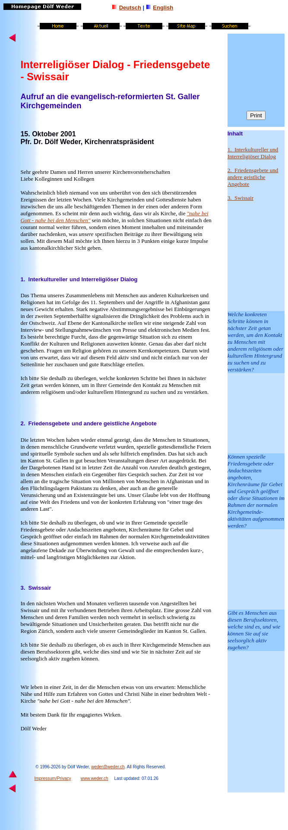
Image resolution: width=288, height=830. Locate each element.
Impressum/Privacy (52, 778)
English (163, 7)
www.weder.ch (94, 778)
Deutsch (130, 7)
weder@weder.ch (107, 766)
